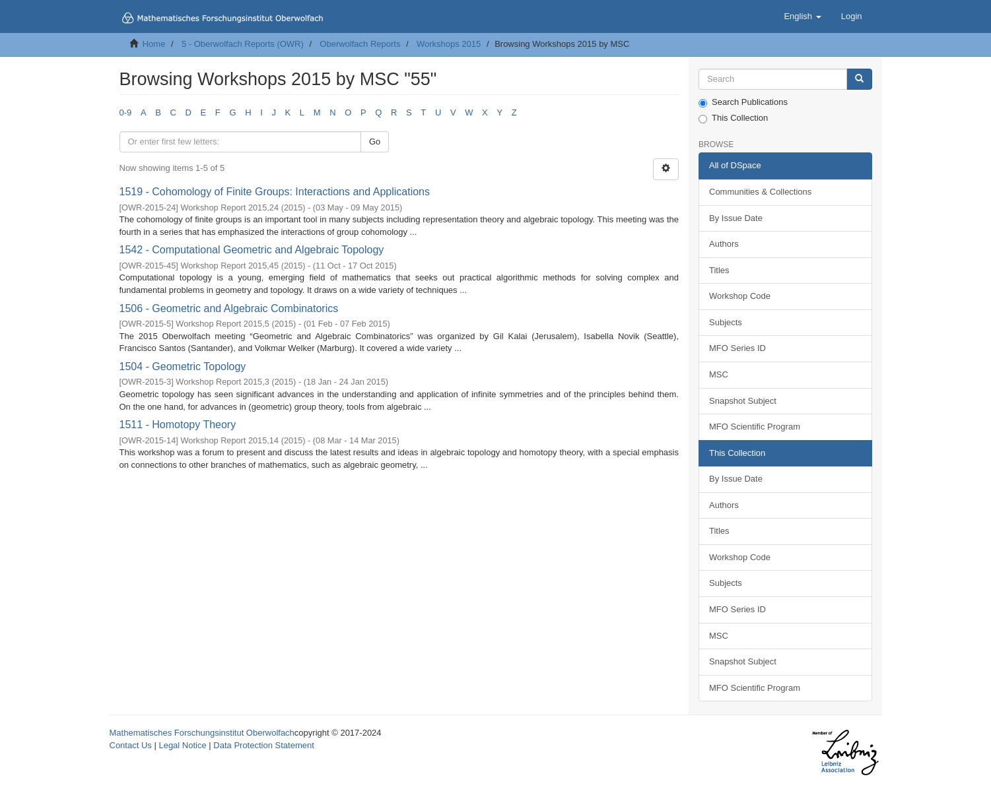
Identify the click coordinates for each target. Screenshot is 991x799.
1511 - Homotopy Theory (178, 424)
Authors (724, 244)
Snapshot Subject (742, 401)
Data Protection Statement (263, 745)
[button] (802, 16)
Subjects (725, 322)
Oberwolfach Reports (360, 44)
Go (374, 141)
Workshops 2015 (449, 44)
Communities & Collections (760, 192)
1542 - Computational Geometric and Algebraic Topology (252, 249)
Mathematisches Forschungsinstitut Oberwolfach (202, 733)
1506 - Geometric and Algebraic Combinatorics (229, 308)
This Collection (733, 118)
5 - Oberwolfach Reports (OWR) (243, 44)
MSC (718, 374)
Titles (719, 270)
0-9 (126, 112)
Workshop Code (739, 296)
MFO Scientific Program (754, 426)
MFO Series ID (737, 348)
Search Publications (743, 102)
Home (154, 44)
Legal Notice (182, 745)
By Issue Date (736, 218)
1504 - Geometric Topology (183, 366)
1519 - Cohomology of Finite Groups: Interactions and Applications (275, 191)
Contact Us (131, 745)
